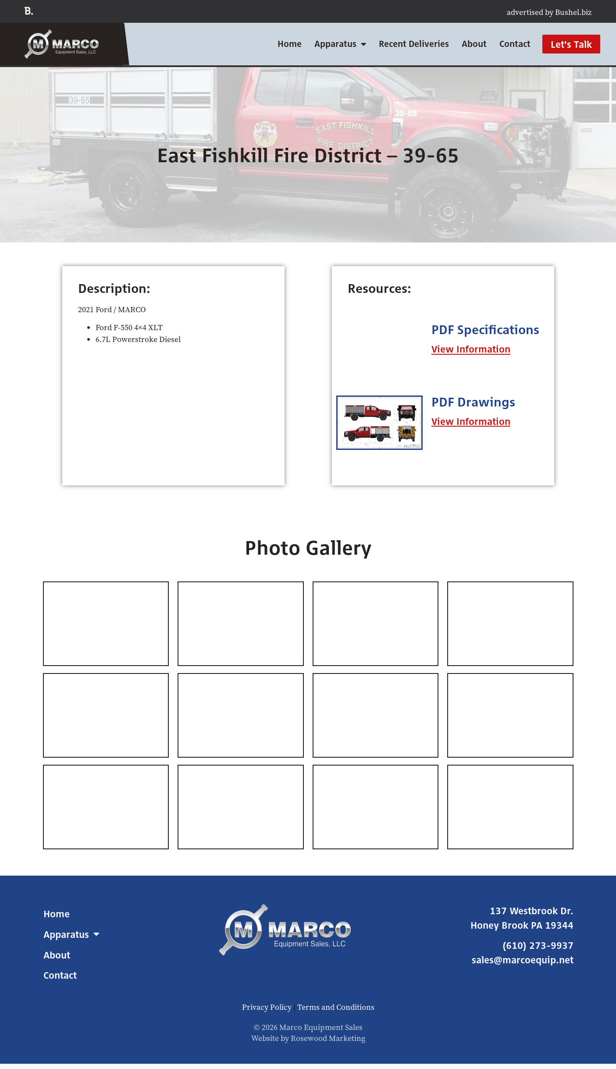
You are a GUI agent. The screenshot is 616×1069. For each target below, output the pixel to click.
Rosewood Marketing (328, 1038)
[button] (470, 349)
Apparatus (340, 44)
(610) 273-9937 (537, 945)
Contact (515, 43)
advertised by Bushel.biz (549, 12)
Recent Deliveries (414, 43)
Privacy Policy (267, 1006)
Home (290, 43)
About (474, 43)
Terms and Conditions (335, 1006)
